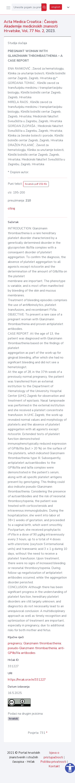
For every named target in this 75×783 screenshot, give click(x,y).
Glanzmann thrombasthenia (42, 643)
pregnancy (15, 643)
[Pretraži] (44, 7)
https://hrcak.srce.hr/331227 (27, 680)
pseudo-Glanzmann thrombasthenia (32, 648)
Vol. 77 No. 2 (33, 30)
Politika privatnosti (53, 762)
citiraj (11, 208)
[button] (67, 7)
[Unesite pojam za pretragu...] (26, 7)
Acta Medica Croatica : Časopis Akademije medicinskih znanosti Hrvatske (31, 26)
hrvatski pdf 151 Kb (36, 184)
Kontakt (54, 766)
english (55, 7)
